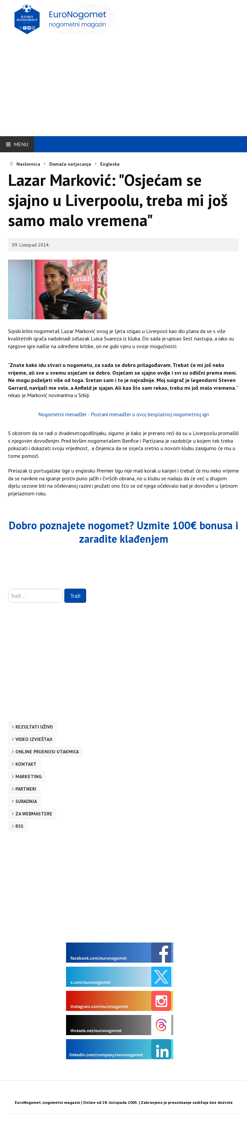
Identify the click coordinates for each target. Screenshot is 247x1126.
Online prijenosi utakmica (47, 752)
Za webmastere (33, 814)
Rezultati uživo (34, 727)
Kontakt (26, 764)
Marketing (28, 776)
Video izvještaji (33, 739)
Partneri (25, 789)
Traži (75, 595)
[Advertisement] (127, 83)
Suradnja (26, 801)
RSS (19, 826)
